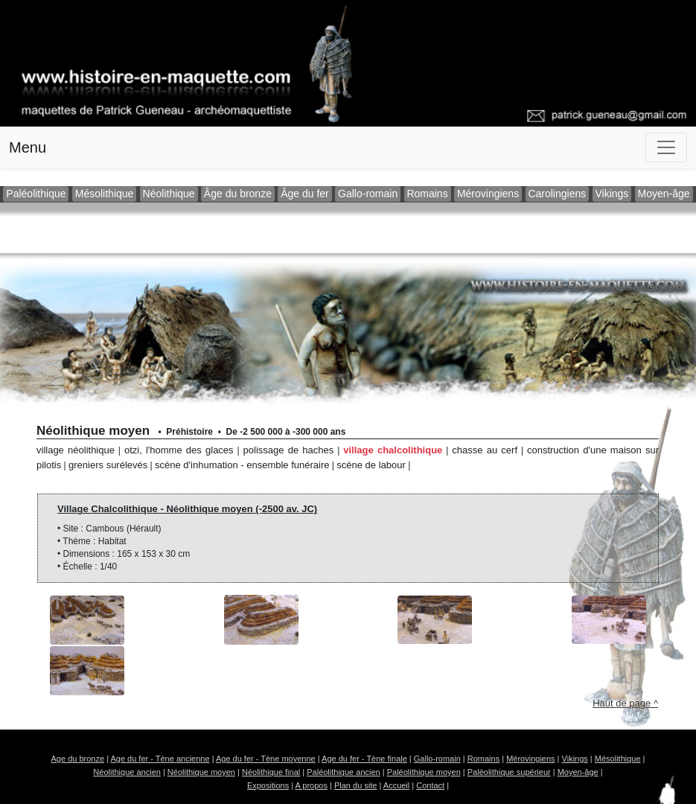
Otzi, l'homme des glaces (179, 450)
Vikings (612, 194)
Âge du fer (304, 194)
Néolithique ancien (127, 772)
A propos (312, 785)
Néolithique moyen (201, 772)
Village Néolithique (75, 450)
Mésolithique (104, 194)
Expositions (268, 785)
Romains (427, 194)
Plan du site (355, 785)
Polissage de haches (288, 450)
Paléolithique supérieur (509, 772)
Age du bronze (78, 758)
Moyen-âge (664, 194)
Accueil (396, 785)
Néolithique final (271, 772)
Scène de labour (371, 464)
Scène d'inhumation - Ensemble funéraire (242, 464)
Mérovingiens (488, 194)
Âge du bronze (238, 194)
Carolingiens (558, 194)
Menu (27, 147)
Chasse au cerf (484, 450)
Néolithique (169, 194)
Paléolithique (35, 194)
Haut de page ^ (625, 703)
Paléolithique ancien (343, 772)
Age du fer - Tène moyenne (266, 758)
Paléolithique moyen (424, 772)
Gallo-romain (367, 194)
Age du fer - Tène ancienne (159, 758)
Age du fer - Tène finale (364, 758)
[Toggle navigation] (666, 147)
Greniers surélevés (107, 464)
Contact (430, 785)
